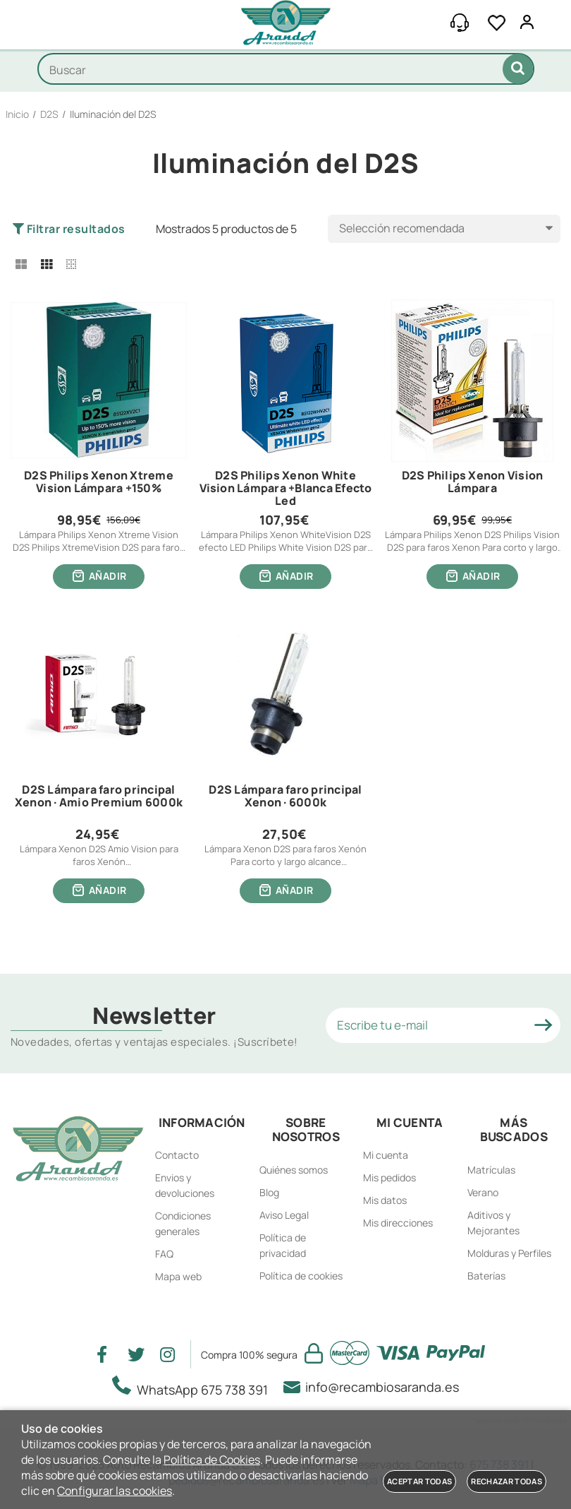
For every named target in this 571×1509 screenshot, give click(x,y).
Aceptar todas (419, 1481)
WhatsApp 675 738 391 (194, 1387)
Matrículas (491, 1169)
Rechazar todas (506, 1481)
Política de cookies (301, 1275)
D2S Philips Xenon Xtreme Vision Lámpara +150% (98, 482)
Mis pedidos (389, 1177)
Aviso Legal (284, 1215)
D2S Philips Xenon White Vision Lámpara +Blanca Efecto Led (285, 488)
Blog (269, 1192)
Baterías (486, 1275)
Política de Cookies (212, 1459)
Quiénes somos (293, 1169)
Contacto (177, 1155)
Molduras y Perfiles (509, 1253)
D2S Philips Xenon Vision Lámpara (473, 482)
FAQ (164, 1253)
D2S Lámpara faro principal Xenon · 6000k (285, 796)
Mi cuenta (385, 1155)
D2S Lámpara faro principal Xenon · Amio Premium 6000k (99, 796)
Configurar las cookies (114, 1490)
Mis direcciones (398, 1222)
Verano (482, 1192)
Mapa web (178, 1276)
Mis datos (385, 1200)
